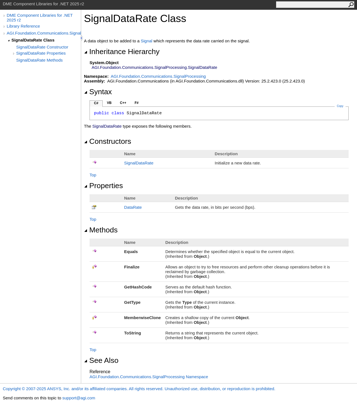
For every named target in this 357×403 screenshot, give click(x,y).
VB (109, 103)
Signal (147, 40)
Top (93, 175)
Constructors (107, 141)
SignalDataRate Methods (39, 60)
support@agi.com (78, 397)
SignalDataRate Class (32, 40)
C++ (123, 103)
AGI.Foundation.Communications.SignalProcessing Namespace (149, 376)
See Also (101, 360)
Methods (101, 230)
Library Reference (23, 26)
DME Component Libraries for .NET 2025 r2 (40, 17)
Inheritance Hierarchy (122, 51)
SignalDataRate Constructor (42, 47)
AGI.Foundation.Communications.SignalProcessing (44, 33)
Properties (103, 185)
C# (96, 103)
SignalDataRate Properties (41, 53)
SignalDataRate (138, 163)
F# (137, 103)
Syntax (98, 92)
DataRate (133, 207)
